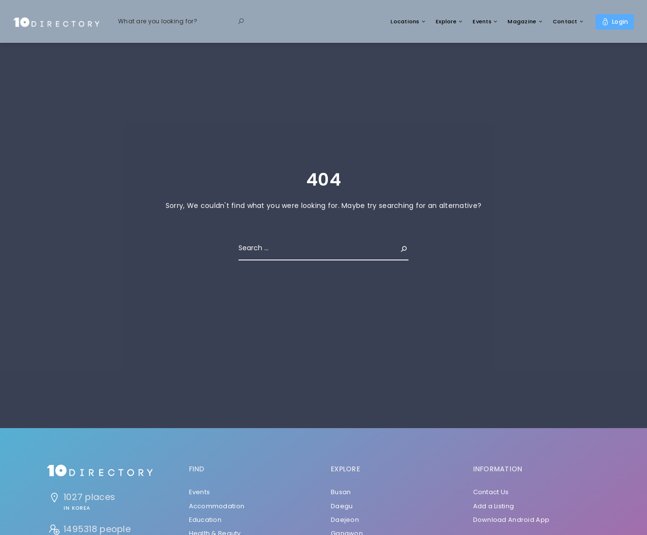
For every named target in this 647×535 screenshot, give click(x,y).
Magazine (522, 21)
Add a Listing (493, 506)
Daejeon (345, 519)
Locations (405, 21)
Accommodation (217, 506)
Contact (565, 21)
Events (482, 21)
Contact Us (491, 492)
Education (205, 519)
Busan (341, 492)
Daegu (342, 506)
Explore (446, 21)
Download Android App (511, 519)
